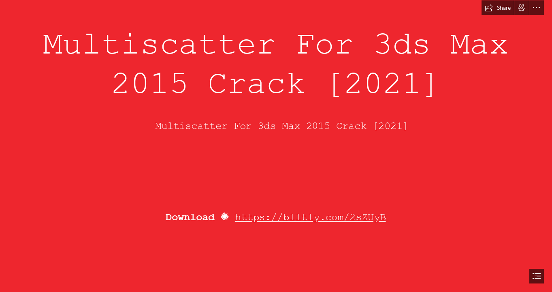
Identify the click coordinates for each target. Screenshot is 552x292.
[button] (498, 7)
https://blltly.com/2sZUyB (310, 217)
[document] (276, 146)
